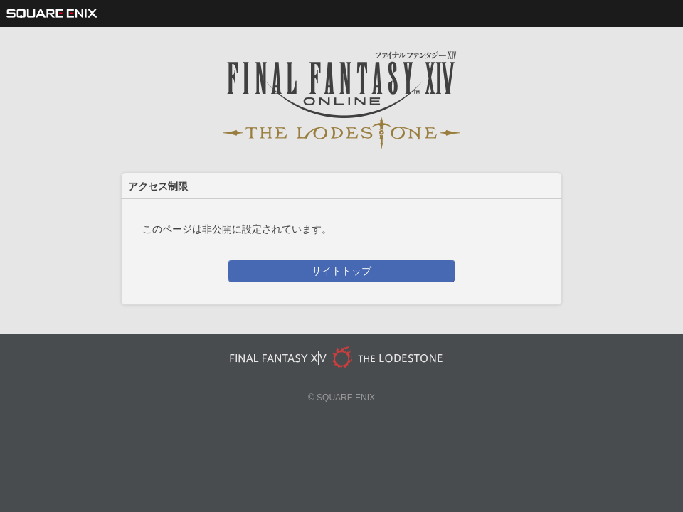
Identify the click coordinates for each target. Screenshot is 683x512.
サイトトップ (341, 271)
